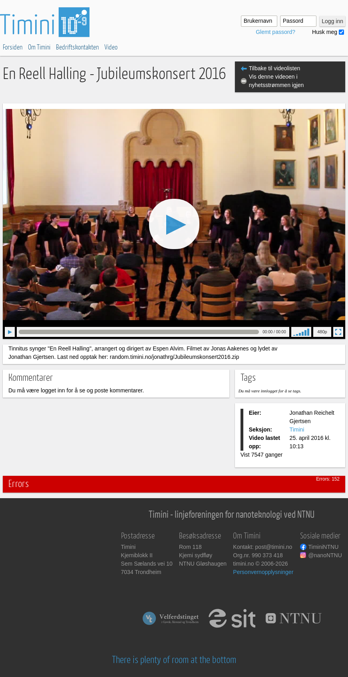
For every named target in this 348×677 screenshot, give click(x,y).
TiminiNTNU (323, 547)
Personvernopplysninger (263, 572)
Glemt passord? (275, 32)
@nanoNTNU (325, 555)
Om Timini (39, 47)
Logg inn (332, 21)
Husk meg (324, 32)
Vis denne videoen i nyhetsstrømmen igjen (276, 80)
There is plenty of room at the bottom (174, 660)
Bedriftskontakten (77, 47)
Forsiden (12, 47)
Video (110, 47)
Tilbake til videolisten (274, 68)
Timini (297, 429)
